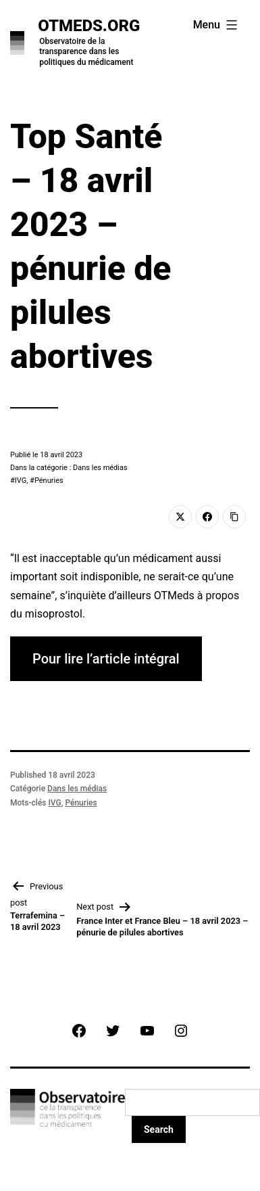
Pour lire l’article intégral (106, 659)
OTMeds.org (89, 25)
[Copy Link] (234, 516)
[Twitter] (180, 516)
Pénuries (48, 480)
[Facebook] (207, 516)
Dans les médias (77, 788)
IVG (20, 480)
